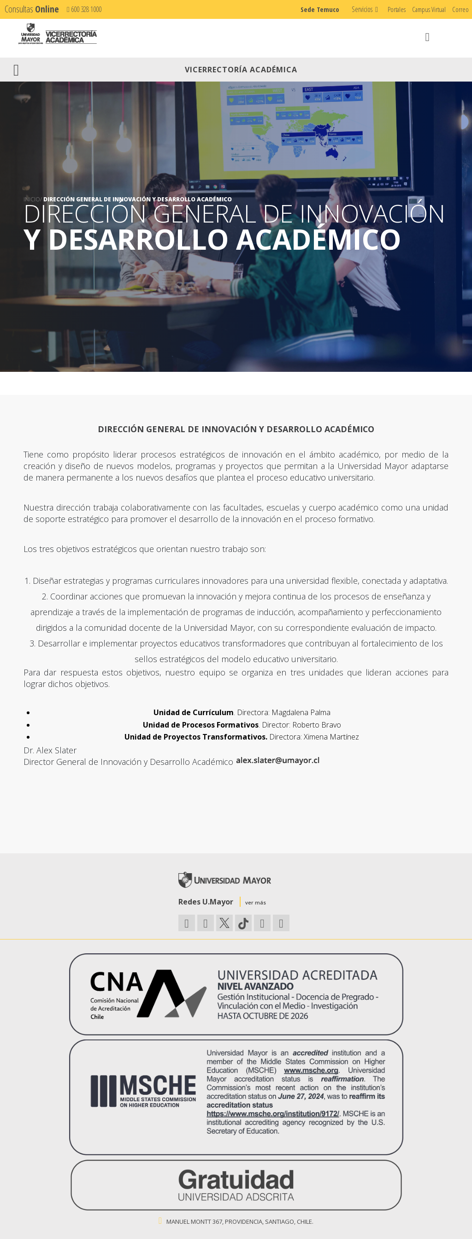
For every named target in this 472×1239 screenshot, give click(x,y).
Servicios (362, 9)
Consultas (32, 9)
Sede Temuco (320, 9)
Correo (460, 9)
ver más (255, 902)
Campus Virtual (429, 9)
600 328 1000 (84, 9)
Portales (397, 9)
